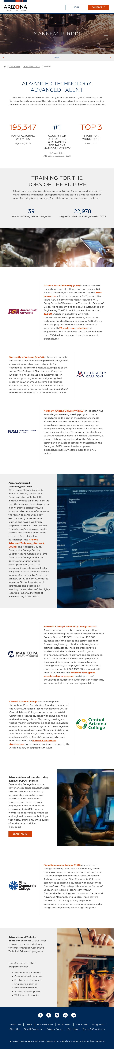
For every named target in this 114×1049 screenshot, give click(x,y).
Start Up (14, 1029)
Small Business (33, 1029)
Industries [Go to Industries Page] (14, 66)
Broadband (64, 1024)
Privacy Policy (55, 1029)
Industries (81, 1024)
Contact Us (98, 7)
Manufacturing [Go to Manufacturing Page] (32, 66)
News (29, 1024)
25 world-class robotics (73, 328)
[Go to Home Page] (5, 67)
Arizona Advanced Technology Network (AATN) (26, 543)
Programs (98, 1024)
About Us (15, 1024)
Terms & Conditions (94, 1029)
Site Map (73, 1029)
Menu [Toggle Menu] (57, 57)
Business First (45, 1024)
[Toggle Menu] (75, 7)
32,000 (48, 314)
